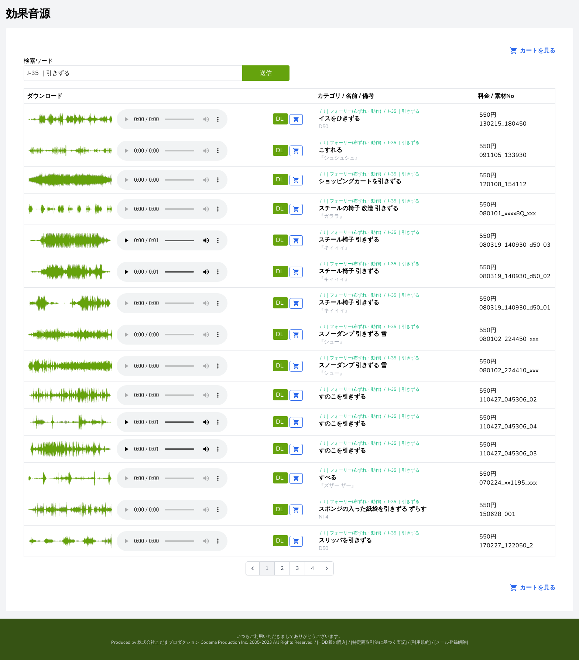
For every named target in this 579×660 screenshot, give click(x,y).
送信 (266, 73)
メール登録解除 (451, 642)
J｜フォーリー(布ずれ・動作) (352, 111)
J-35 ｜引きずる (403, 111)
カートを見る (530, 51)
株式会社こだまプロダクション (168, 642)
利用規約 (420, 642)
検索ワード (38, 61)
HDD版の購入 (332, 642)
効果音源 (28, 13)
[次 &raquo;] (327, 568)
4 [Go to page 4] (312, 568)
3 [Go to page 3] (297, 568)
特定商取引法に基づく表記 (378, 642)
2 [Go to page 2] (282, 568)
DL (280, 119)
